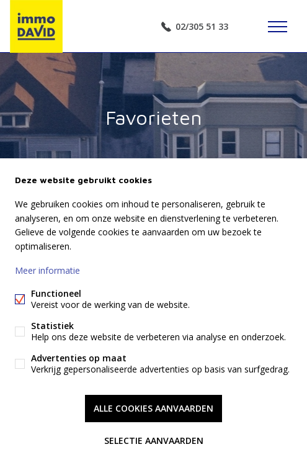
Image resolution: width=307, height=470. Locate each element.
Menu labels (277, 27)
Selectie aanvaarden (153, 440)
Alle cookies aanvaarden (153, 408)
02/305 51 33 (202, 26)
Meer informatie (47, 270)
